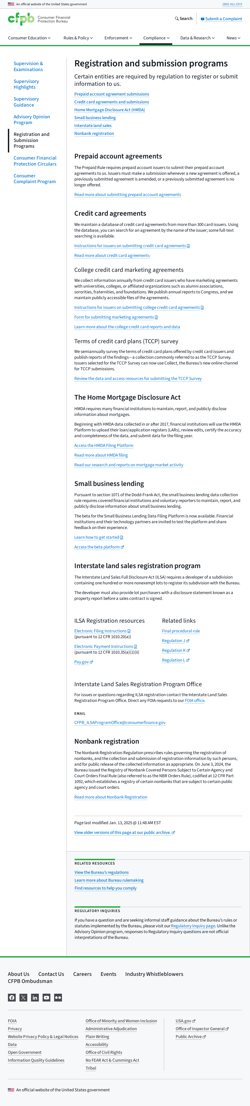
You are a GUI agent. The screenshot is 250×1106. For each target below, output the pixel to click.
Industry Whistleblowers (154, 974)
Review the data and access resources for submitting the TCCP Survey (138, 378)
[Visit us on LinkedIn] (35, 997)
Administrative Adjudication (111, 1029)
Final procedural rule (181, 631)
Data (12, 1044)
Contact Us (51, 974)
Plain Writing (97, 1037)
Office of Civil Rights (104, 1052)
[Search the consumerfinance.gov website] (183, 19)
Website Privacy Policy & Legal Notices (43, 1037)
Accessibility (97, 1044)
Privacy (15, 1029)
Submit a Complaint (221, 19)
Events (108, 974)
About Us (18, 974)
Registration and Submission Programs (32, 140)
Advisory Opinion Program (32, 119)
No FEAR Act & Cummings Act (112, 1060)
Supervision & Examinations (28, 66)
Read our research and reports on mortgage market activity (128, 465)
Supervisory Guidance (26, 102)
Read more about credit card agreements (112, 255)
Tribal (91, 1068)
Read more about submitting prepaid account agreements (127, 195)
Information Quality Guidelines (36, 1060)
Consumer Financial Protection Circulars (35, 161)
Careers (82, 974)
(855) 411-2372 (232, 4)
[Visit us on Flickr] (58, 997)
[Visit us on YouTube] (46, 997)
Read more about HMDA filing (101, 455)
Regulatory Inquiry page (193, 926)
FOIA (12, 1021)
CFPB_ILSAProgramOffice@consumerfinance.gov (119, 722)
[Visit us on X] (23, 997)
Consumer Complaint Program (35, 178)
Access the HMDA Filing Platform (103, 445)
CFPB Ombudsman (30, 981)
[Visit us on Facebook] (12, 997)
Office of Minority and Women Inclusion (121, 1021)
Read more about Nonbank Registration (110, 797)
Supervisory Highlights (26, 84)
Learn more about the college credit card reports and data (127, 327)
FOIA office (194, 700)
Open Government (24, 1052)
